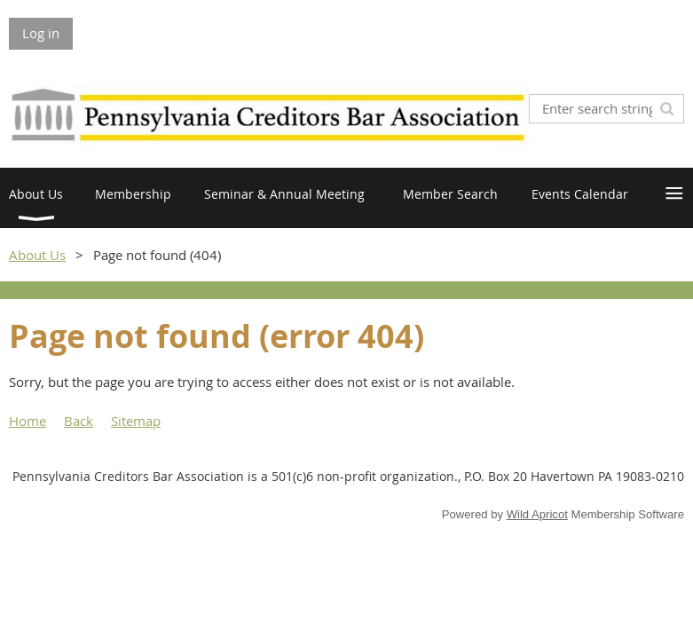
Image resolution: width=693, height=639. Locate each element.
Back (78, 421)
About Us (37, 255)
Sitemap (136, 421)
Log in (40, 33)
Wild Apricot (537, 514)
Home (27, 421)
